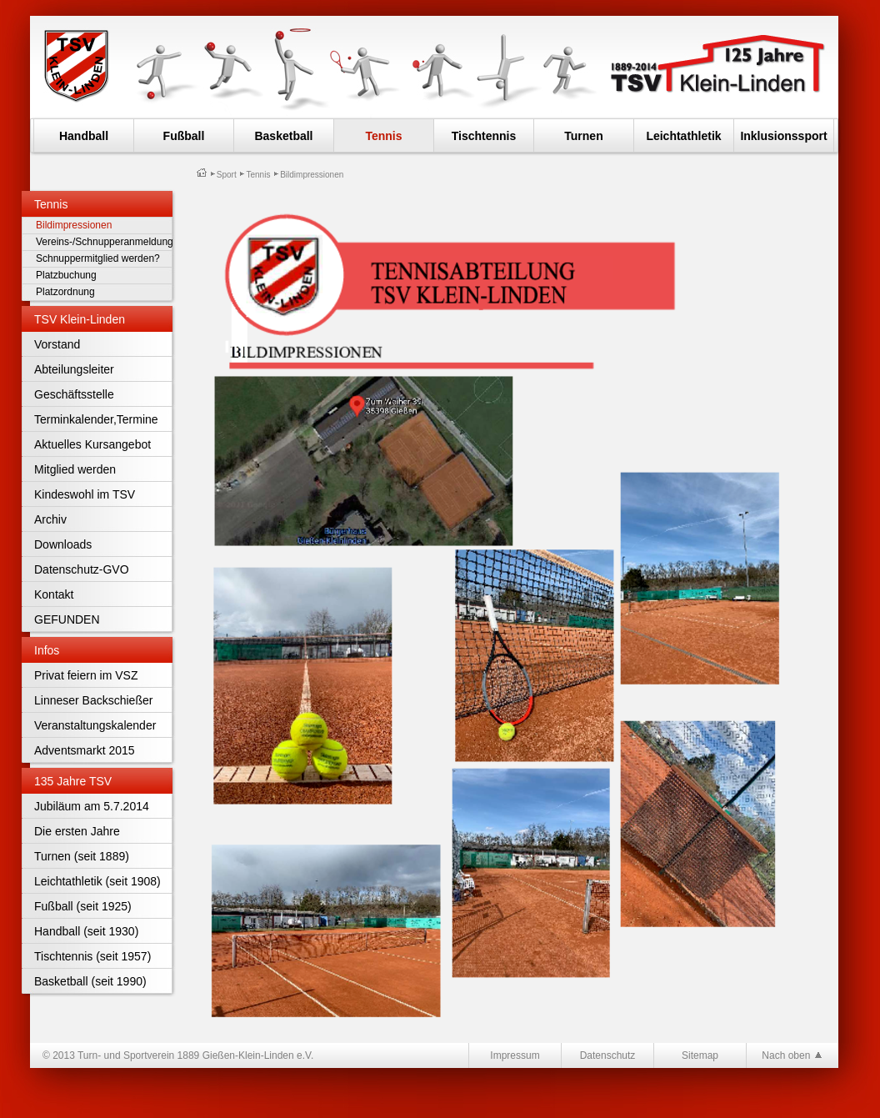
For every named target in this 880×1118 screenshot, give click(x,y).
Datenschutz (608, 1055)
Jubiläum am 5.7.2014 (91, 806)
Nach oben (792, 1055)
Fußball (184, 136)
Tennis (383, 136)
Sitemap (700, 1055)
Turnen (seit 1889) (81, 856)
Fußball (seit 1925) (83, 906)
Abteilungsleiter (74, 369)
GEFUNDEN (67, 619)
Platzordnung (65, 292)
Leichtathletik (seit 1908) (97, 881)
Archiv (50, 519)
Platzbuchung (66, 275)
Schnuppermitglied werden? (98, 258)
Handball (83, 136)
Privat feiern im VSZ (86, 675)
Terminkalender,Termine (96, 419)
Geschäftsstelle (74, 394)
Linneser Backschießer (93, 700)
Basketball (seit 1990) (90, 981)
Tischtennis (484, 136)
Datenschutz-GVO (81, 569)
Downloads (63, 544)
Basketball (283, 136)
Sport (227, 174)
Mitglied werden (75, 469)
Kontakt (53, 594)
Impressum (514, 1055)
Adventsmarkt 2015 (84, 750)
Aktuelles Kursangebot (92, 444)
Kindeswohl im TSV (84, 494)
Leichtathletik (683, 136)
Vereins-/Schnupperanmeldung (100, 242)
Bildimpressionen (74, 225)
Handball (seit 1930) (86, 931)
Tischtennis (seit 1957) (92, 956)
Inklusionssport (783, 136)
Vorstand (57, 344)
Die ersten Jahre (77, 831)
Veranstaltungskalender (95, 725)
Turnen (583, 136)
